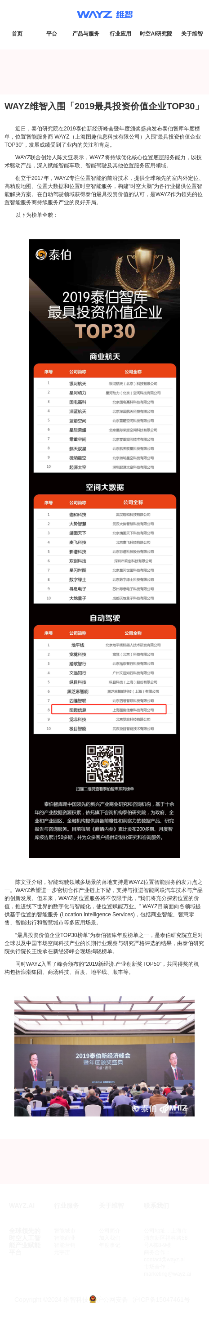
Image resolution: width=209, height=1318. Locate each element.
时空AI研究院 (156, 34)
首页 (17, 34)
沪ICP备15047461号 (161, 1299)
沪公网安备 (112, 1299)
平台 (51, 34)
